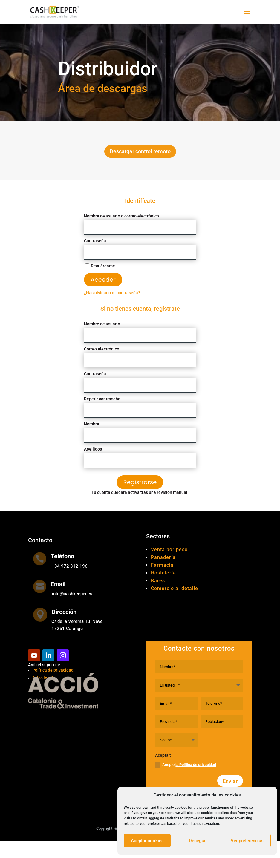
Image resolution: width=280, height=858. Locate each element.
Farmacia (162, 565)
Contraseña (95, 240)
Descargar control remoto (140, 151)
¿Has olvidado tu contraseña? (112, 292)
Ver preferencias (247, 840)
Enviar (230, 781)
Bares (158, 580)
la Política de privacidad (195, 764)
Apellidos (93, 449)
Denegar (197, 840)
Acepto (185, 765)
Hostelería (163, 573)
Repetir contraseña (102, 398)
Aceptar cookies (147, 840)
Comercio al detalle (174, 588)
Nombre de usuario (102, 323)
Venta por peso (169, 549)
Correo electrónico (101, 349)
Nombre (91, 424)
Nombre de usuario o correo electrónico (121, 216)
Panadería (163, 557)
